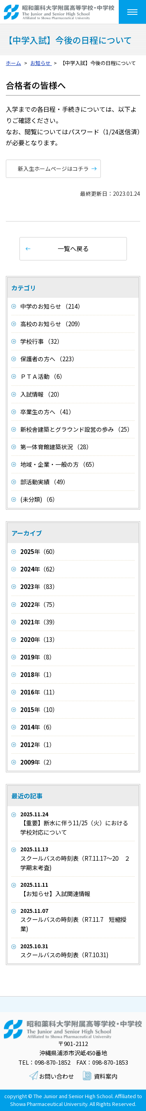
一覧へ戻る (73, 248)
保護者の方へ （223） (48, 359)
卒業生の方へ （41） (47, 412)
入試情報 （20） (41, 394)
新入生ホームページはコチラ (53, 168)
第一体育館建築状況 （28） (56, 447)
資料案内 (105, 1076)
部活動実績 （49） (44, 482)
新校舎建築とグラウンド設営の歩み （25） (76, 429)
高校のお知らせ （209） (51, 324)
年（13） (39, 639)
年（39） (39, 622)
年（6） (37, 727)
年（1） (37, 674)
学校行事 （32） (41, 341)
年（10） (39, 709)
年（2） (37, 762)
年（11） (39, 692)
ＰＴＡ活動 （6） (42, 376)
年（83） (39, 586)
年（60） (39, 551)
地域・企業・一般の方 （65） (59, 464)
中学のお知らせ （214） (51, 306)
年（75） (39, 604)
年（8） (37, 657)
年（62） (39, 569)
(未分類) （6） (39, 499)
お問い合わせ (56, 1076)
